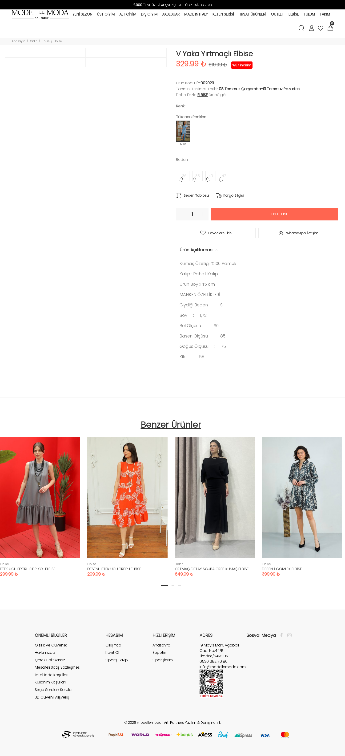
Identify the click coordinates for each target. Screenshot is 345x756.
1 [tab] (164, 585)
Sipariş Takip (116, 660)
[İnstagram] (288, 635)
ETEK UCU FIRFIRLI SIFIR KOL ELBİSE (28, 569)
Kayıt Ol (112, 652)
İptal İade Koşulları (51, 675)
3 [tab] (179, 585)
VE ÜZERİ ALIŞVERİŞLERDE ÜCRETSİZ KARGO (172, 5)
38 (197, 176)
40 (210, 176)
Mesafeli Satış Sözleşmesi (57, 667)
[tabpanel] (127, 502)
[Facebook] (282, 635)
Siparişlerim (162, 660)
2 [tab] (173, 585)
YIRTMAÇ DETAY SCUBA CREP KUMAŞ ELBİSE (212, 569)
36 (184, 176)
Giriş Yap (113, 645)
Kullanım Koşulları (50, 682)
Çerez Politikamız (50, 660)
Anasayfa (18, 41)
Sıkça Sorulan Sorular (54, 689)
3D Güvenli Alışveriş (52, 697)
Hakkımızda (45, 652)
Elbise (45, 41)
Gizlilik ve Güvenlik (51, 645)
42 (224, 176)
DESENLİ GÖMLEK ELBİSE (282, 569)
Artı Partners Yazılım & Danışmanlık (192, 722)
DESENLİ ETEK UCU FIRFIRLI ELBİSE (114, 569)
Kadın (33, 41)
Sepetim (160, 652)
